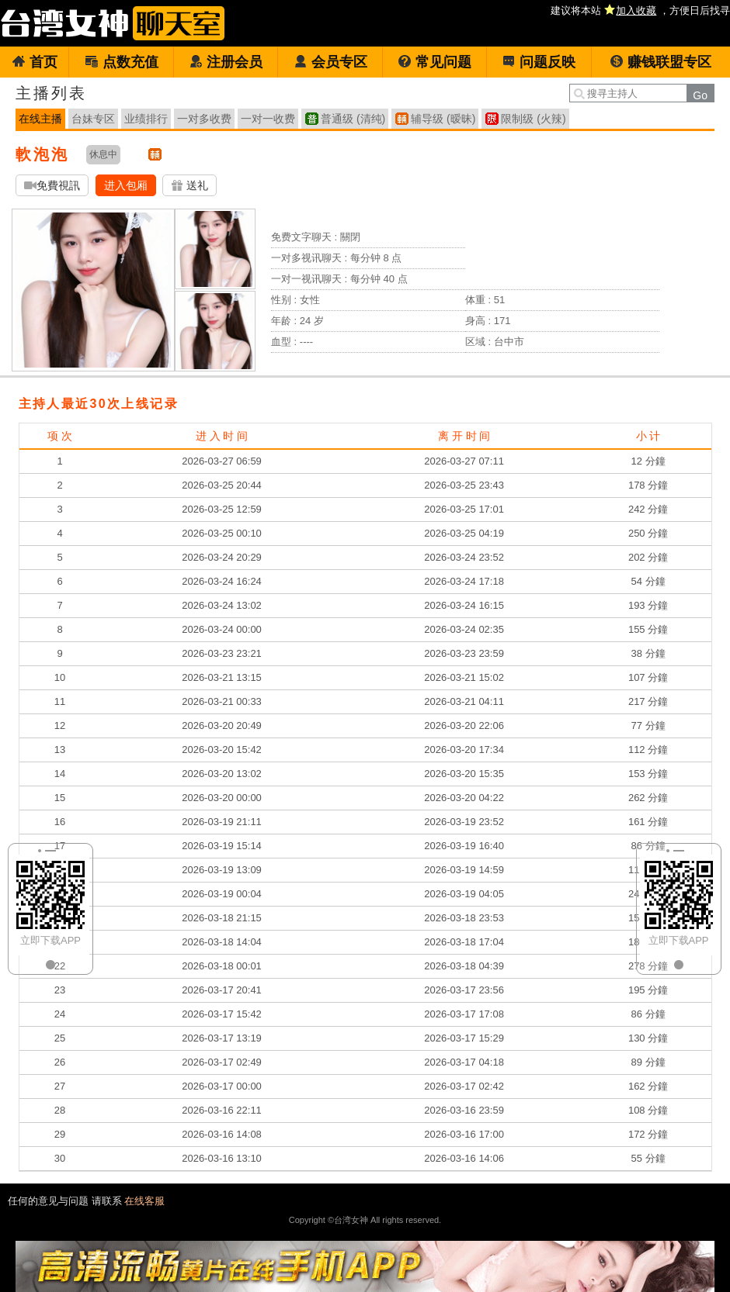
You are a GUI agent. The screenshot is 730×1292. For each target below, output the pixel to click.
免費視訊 (52, 185)
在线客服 (144, 1201)
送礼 (189, 185)
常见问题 (434, 62)
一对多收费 (204, 118)
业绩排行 (146, 118)
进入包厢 (126, 185)
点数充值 (121, 62)
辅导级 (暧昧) (443, 118)
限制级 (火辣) (533, 118)
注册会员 (225, 62)
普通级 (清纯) (353, 118)
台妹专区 (93, 118)
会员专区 (330, 62)
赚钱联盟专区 (660, 62)
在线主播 (40, 118)
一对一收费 (268, 118)
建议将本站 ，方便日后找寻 (640, 10)
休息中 (103, 154)
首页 (34, 62)
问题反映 (538, 62)
